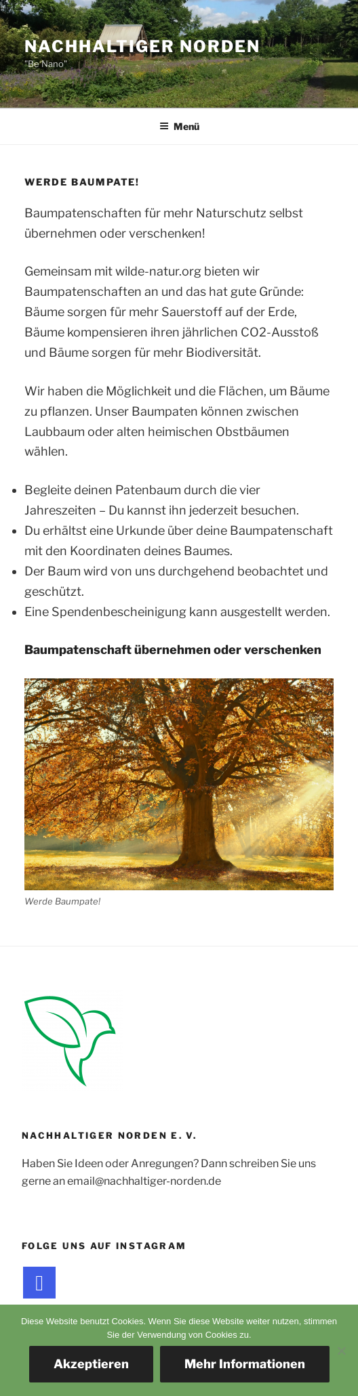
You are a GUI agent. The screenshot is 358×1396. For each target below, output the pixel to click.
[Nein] (341, 1350)
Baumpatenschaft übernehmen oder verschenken (172, 649)
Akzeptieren (91, 1364)
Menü (179, 126)
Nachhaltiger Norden (142, 46)
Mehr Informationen (244, 1364)
